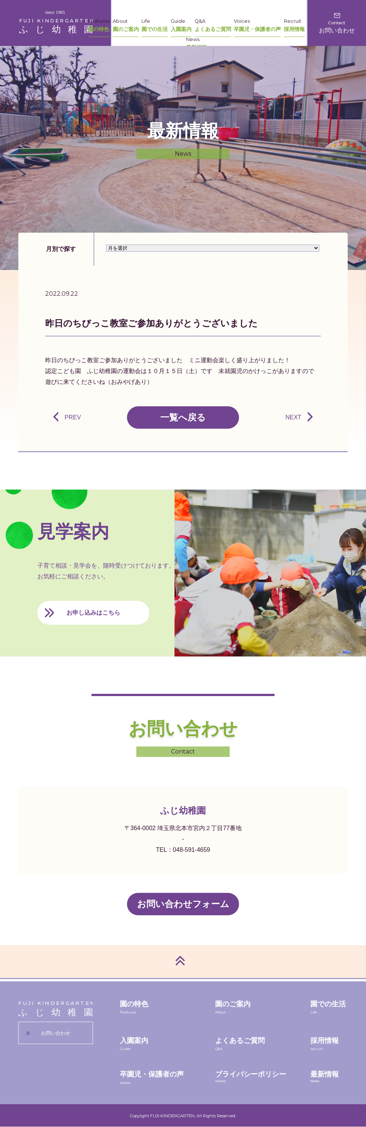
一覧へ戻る (183, 417)
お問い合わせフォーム (183, 904)
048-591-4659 (191, 850)
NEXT (293, 417)
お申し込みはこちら (93, 612)
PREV (73, 417)
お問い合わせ (55, 1033)
